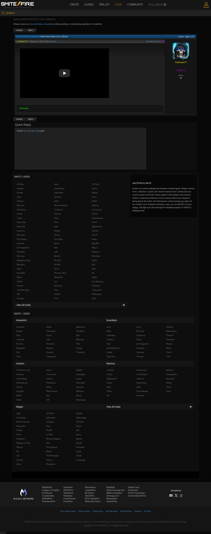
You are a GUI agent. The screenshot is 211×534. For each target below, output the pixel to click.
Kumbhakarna (113, 348)
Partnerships (126, 511)
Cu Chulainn (142, 374)
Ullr (18, 294)
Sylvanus (58, 285)
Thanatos (96, 285)
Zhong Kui (50, 464)
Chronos (80, 421)
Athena (20, 201)
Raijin (48, 451)
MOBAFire (47, 487)
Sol (55, 281)
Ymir (56, 298)
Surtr (168, 391)
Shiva (109, 391)
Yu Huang (80, 459)
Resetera (67, 496)
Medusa (95, 251)
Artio (94, 196)
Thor (56, 289)
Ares (19, 196)
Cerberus (58, 209)
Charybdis (80, 374)
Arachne (20, 326)
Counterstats (48, 496)
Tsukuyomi (97, 289)
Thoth (78, 455)
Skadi (18, 399)
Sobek (19, 281)
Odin (19, 268)
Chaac (20, 213)
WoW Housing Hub (115, 490)
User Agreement (67, 511)
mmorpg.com (112, 496)
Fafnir (139, 339)
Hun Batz (58, 239)
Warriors (110, 363)
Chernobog (21, 378)
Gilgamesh (97, 226)
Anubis (20, 192)
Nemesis (21, 264)
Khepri (95, 247)
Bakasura (80, 326)
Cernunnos (97, 209)
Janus (56, 243)
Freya (78, 426)
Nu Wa (57, 264)
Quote (157, 41)
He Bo (49, 430)
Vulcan (57, 294)
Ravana (49, 348)
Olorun (19, 447)
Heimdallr (80, 382)
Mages (19, 406)
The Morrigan (23, 289)
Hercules (21, 234)
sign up (34, 131)
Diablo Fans (133, 487)
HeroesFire (90, 487)
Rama (19, 277)
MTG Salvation (92, 498)
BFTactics (89, 493)
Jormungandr (23, 247)
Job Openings (112, 511)
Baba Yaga (81, 417)
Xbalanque (97, 294)
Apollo (95, 192)
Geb (56, 226)
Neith (94, 260)
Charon (57, 213)
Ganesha (21, 226)
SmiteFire (68, 487)
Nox (48, 442)
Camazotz (51, 331)
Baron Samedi (60, 205)
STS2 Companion (136, 493)
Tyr (108, 395)
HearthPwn (111, 501)
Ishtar (94, 239)
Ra (93, 272)
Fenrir (94, 222)
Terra (168, 352)
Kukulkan (21, 251)
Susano (20, 285)
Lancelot (20, 339)
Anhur (94, 188)
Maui (168, 348)
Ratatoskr (58, 277)
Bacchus (21, 205)
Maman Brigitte (53, 438)
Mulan (169, 382)
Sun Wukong (97, 281)
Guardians (111, 320)
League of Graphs (50, 490)
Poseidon (21, 272)
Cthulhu (110, 339)
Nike (109, 387)
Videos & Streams (31, 37)
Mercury (21, 256)
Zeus (94, 298)
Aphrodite (58, 192)
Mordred (96, 256)
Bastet (19, 331)
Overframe (133, 490)
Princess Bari (60, 272)
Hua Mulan (22, 239)
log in (25, 131)
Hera (18, 434)
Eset (56, 222)
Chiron (95, 213)
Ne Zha (57, 260)
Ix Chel (49, 434)
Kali (56, 247)
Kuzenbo (140, 348)
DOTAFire (68, 490)
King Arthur (141, 382)
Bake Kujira (171, 331)
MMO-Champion (114, 493)
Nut (93, 264)
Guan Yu (21, 230)
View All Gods (70, 305)
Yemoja (20, 298)
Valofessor (68, 493)
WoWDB (110, 487)
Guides (89, 4)
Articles (147, 511)
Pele (94, 268)
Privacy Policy (84, 511)
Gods (118, 4)
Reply (31, 30)
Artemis (57, 196)
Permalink (149, 41)
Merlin (57, 256)
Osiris (57, 268)
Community (135, 4)
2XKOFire (89, 496)
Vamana (140, 395)
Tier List (104, 4)
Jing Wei (95, 243)
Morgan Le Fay (23, 260)
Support (138, 511)
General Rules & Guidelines (42, 24)
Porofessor (47, 493)
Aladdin (20, 188)
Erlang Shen (171, 374)
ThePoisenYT (23, 41)
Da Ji (56, 218)
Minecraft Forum (93, 501)
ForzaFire (68, 501)
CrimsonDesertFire (137, 496)
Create (74, 4)
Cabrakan (21, 209)
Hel (77, 430)
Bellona (95, 205)
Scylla (94, 277)
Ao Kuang (20, 417)
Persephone (51, 447)
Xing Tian (111, 356)
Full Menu (157, 4)
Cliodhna (80, 331)
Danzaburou (97, 218)
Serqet (79, 348)
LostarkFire (90, 490)
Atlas (56, 201)
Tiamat (19, 459)
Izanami (20, 243)
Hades (57, 230)
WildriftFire (47, 498)
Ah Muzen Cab (23, 370)
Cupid (19, 218)
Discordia (21, 222)
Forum (19, 30)
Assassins (21, 320)
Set (17, 352)
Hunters (20, 363)
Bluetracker (111, 498)
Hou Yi (95, 234)
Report (53, 41)
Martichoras (52, 391)
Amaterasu (59, 188)
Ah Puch (95, 184)
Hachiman (51, 382)
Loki (56, 251)
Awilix (94, 201)
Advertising (98, 511)
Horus (57, 234)
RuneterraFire (48, 501)
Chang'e (50, 421)
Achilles (20, 184)
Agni (56, 184)
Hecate (95, 230)
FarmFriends (69, 498)
